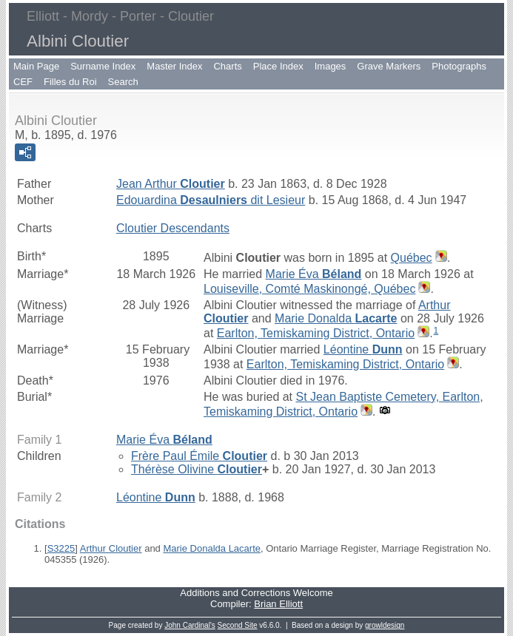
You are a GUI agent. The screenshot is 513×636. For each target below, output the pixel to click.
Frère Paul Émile (199, 456)
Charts (227, 66)
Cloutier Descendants (172, 228)
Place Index (278, 66)
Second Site (238, 625)
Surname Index (102, 66)
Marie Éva (314, 274)
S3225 (61, 548)
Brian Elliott (278, 603)
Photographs (459, 66)
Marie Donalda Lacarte (212, 548)
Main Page (36, 66)
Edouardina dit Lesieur (210, 200)
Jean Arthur (170, 183)
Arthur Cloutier (111, 548)
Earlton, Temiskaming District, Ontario (316, 333)
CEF (23, 81)
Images (330, 66)
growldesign (384, 625)
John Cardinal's (189, 625)
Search (123, 81)
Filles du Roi (70, 81)
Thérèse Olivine (196, 469)
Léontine (363, 349)
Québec (411, 257)
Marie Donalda (336, 318)
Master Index (174, 66)
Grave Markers (388, 66)
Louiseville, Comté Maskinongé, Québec (309, 289)
